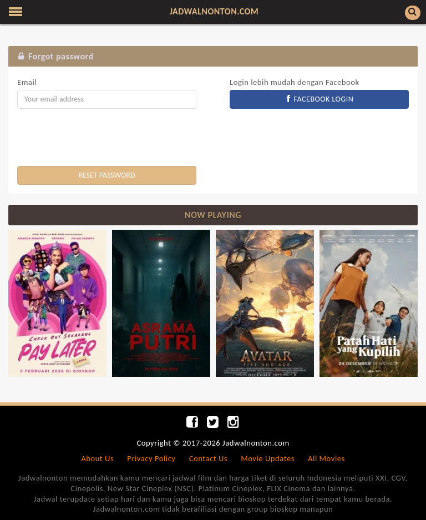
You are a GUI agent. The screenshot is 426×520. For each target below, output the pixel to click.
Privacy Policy (151, 458)
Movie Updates (268, 458)
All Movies (326, 458)
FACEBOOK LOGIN (319, 99)
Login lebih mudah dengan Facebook (294, 82)
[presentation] (101, 138)
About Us (97, 458)
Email (27, 82)
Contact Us (208, 458)
